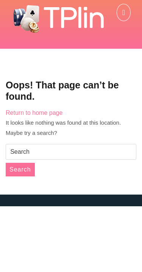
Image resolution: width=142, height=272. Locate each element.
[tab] (124, 12)
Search (20, 169)
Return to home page (34, 113)
